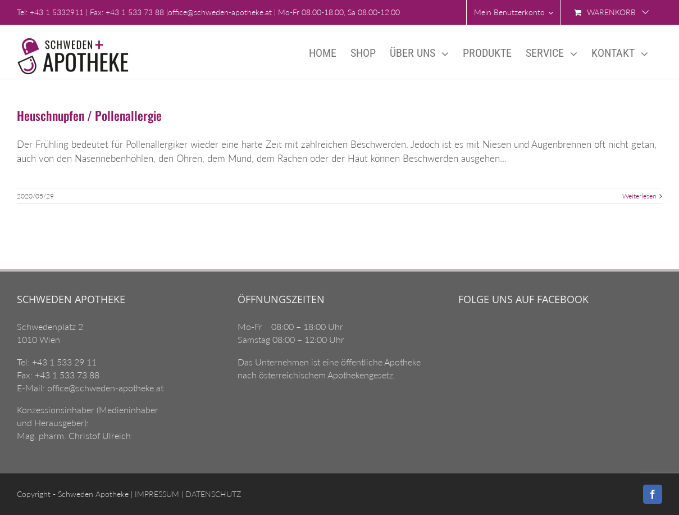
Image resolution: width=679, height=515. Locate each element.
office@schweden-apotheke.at (220, 12)
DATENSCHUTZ (212, 494)
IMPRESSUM (156, 494)
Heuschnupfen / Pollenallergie (89, 115)
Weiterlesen (639, 196)
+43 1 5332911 (57, 12)
